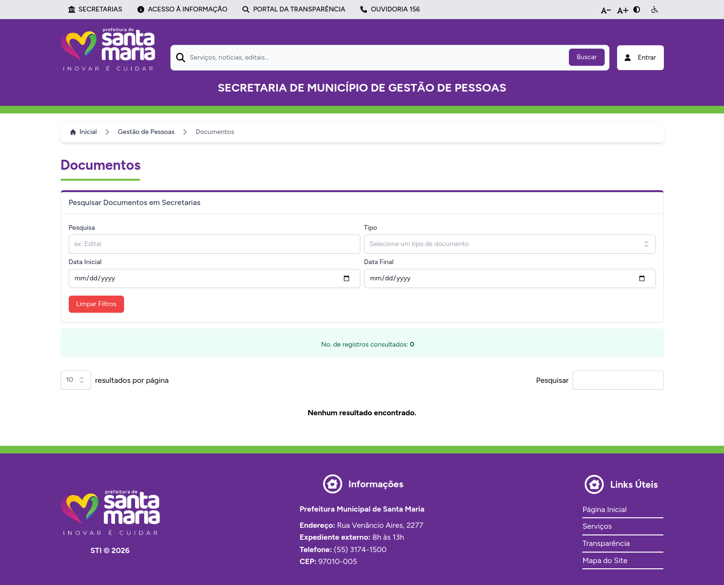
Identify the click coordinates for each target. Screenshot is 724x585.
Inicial (83, 132)
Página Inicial (604, 509)
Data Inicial (85, 262)
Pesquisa (82, 228)
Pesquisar (552, 380)
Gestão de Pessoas (146, 132)
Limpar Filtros (96, 304)
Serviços (596, 526)
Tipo (371, 228)
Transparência (606, 543)
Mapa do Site (604, 560)
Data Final (379, 262)
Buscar (587, 57)
